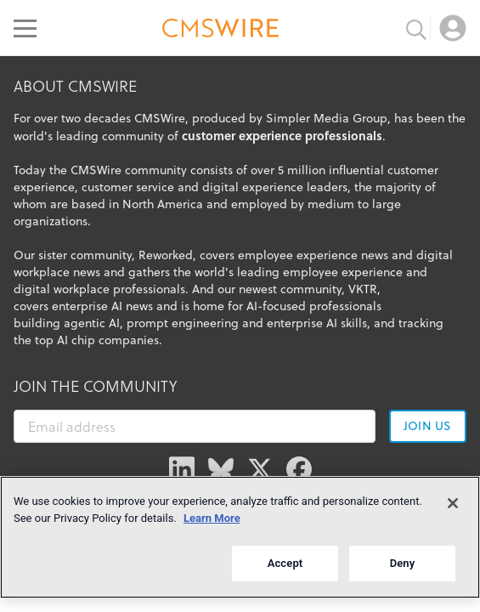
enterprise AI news (102, 306)
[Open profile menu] (452, 28)
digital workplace (62, 289)
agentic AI (92, 323)
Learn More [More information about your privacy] (212, 518)
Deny (402, 563)
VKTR (362, 289)
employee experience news (313, 255)
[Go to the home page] (221, 30)
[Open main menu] (25, 28)
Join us (427, 425)
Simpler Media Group (326, 118)
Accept (285, 563)
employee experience (343, 272)
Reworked (165, 255)
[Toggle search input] (416, 28)
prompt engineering (183, 323)
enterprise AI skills (317, 323)
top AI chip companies (97, 340)
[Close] (453, 503)
